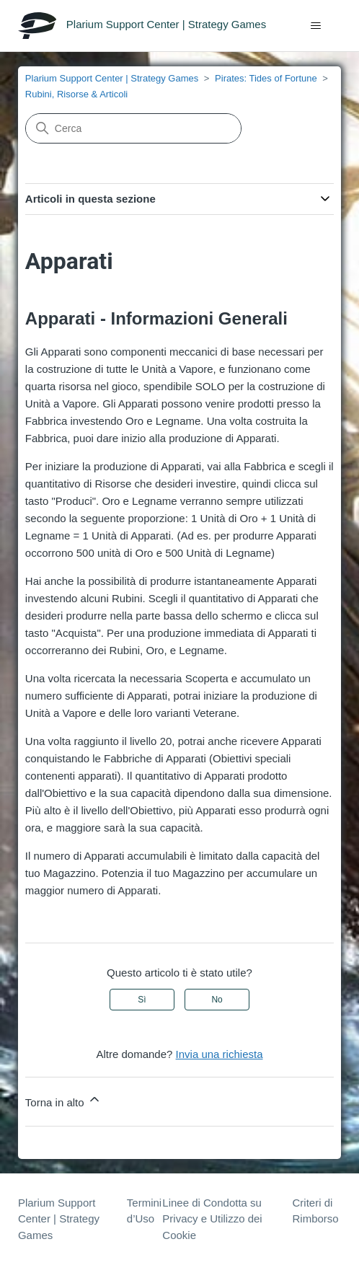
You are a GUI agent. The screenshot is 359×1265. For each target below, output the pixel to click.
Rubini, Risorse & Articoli (76, 94)
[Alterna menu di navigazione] (315, 26)
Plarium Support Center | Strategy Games (111, 78)
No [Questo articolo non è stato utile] (216, 1000)
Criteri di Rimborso (316, 1210)
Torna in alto (63, 1100)
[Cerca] (133, 128)
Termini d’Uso (144, 1210)
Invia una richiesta (219, 1054)
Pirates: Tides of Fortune (266, 78)
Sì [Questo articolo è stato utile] (142, 1000)
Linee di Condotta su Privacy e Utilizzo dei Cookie (212, 1218)
